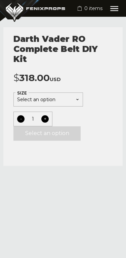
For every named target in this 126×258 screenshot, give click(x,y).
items (93, 8)
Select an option (47, 133)
